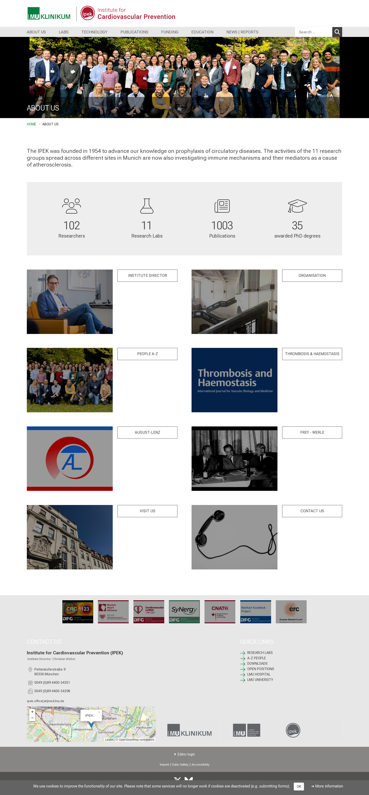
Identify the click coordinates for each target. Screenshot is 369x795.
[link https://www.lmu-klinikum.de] (189, 730)
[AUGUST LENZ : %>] (70, 458)
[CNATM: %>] (220, 611)
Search (338, 32)
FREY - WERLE (312, 432)
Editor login (186, 754)
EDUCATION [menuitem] (202, 32)
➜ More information (327, 786)
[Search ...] (313, 32)
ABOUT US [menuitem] (36, 32)
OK (299, 786)
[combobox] (318, 32)
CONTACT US (312, 511)
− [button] (32, 718)
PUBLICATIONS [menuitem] (134, 32)
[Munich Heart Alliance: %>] (113, 611)
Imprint (164, 764)
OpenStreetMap (129, 739)
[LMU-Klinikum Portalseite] (55, 13)
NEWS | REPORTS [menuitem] (242, 32)
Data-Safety (180, 764)
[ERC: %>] (291, 611)
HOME (31, 124)
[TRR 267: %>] (148, 611)
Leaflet (109, 739)
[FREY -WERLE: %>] (234, 458)
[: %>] (70, 302)
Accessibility (200, 764)
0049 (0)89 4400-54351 (52, 683)
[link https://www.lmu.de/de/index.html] (251, 730)
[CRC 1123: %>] (77, 611)
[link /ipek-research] (313, 730)
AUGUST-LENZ (147, 432)
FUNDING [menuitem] (169, 32)
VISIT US (147, 511)
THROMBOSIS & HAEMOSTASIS (312, 354)
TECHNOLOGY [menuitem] (94, 32)
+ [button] (32, 712)
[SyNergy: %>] (184, 611)
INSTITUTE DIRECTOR (147, 275)
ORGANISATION (312, 275)
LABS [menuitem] (63, 32)
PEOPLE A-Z (147, 354)
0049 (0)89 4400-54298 (52, 691)
